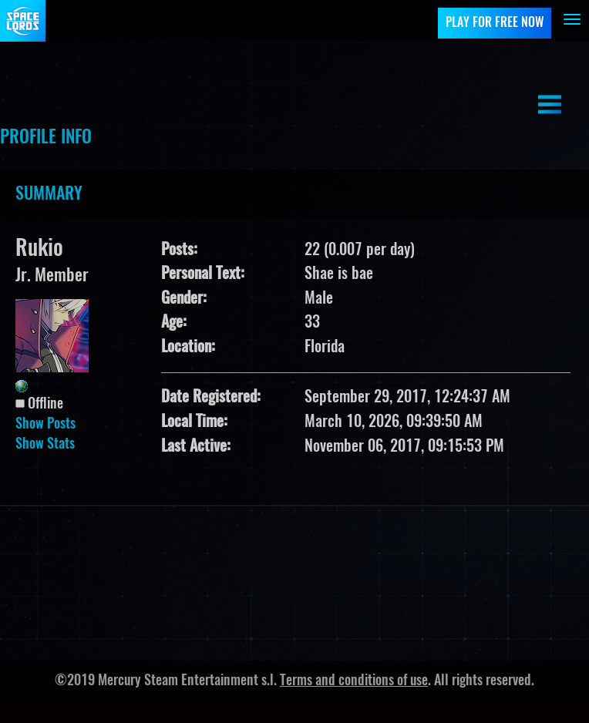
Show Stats (45, 445)
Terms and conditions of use (354, 681)
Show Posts (45, 425)
